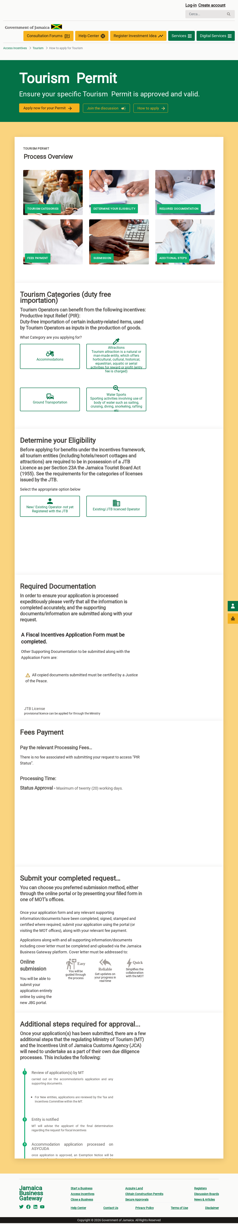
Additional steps (174, 259)
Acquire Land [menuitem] (134, 1189)
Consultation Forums (48, 37)
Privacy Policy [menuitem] (144, 1208)
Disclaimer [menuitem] (212, 1208)
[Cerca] (205, 15)
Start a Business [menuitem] (81, 1189)
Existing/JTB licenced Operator (116, 509)
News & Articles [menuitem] (204, 1200)
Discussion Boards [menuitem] (206, 1195)
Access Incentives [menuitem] (82, 1195)
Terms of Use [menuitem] (179, 1208)
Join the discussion (105, 109)
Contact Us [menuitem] (110, 1208)
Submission (102, 259)
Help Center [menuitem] (78, 1208)
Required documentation (181, 210)
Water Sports (116, 413)
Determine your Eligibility (116, 210)
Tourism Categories (44, 210)
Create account (213, 5)
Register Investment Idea (138, 37)
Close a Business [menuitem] (82, 1200)
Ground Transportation (50, 413)
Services (181, 37)
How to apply (150, 109)
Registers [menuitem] (200, 1189)
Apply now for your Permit (48, 109)
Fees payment (38, 259)
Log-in (191, 5)
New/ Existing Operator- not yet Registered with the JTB (49, 508)
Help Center (92, 37)
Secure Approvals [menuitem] (136, 1200)
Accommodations (50, 367)
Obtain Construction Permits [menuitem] (144, 1195)
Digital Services (215, 37)
